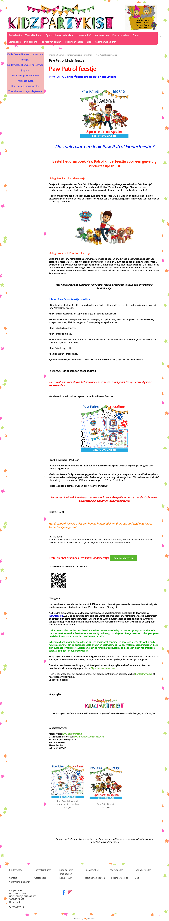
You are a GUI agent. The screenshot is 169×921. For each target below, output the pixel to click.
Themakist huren (33, 35)
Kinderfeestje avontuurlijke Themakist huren (25, 78)
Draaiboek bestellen (123, 558)
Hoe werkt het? (83, 35)
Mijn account (30, 41)
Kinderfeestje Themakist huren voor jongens (25, 68)
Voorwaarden (102, 35)
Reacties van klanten (51, 41)
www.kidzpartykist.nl (72, 733)
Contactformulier (144, 674)
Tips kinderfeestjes (74, 41)
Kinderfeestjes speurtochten (25, 86)
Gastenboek (14, 41)
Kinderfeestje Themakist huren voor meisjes (25, 57)
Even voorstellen (120, 35)
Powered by (84, 918)
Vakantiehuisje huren (105, 41)
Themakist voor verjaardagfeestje (25, 91)
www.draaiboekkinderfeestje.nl (88, 736)
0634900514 (18, 907)
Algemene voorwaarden (103, 668)
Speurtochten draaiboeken (59, 35)
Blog (89, 41)
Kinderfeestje (15, 35)
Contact (136, 35)
